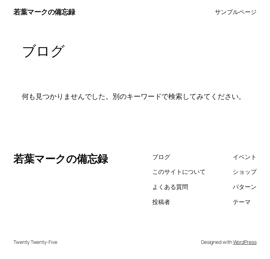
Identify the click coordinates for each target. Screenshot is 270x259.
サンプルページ (235, 12)
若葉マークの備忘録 (44, 12)
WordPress (245, 242)
